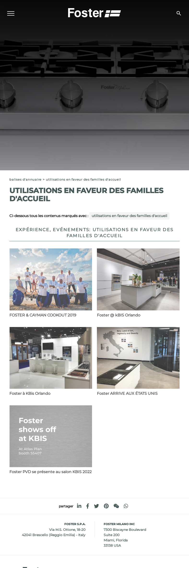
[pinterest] (106, 506)
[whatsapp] (126, 506)
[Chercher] (179, 13)
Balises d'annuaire (25, 179)
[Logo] (94, 12)
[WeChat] (116, 506)
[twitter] (96, 506)
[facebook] (87, 506)
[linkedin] (79, 506)
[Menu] (10, 13)
